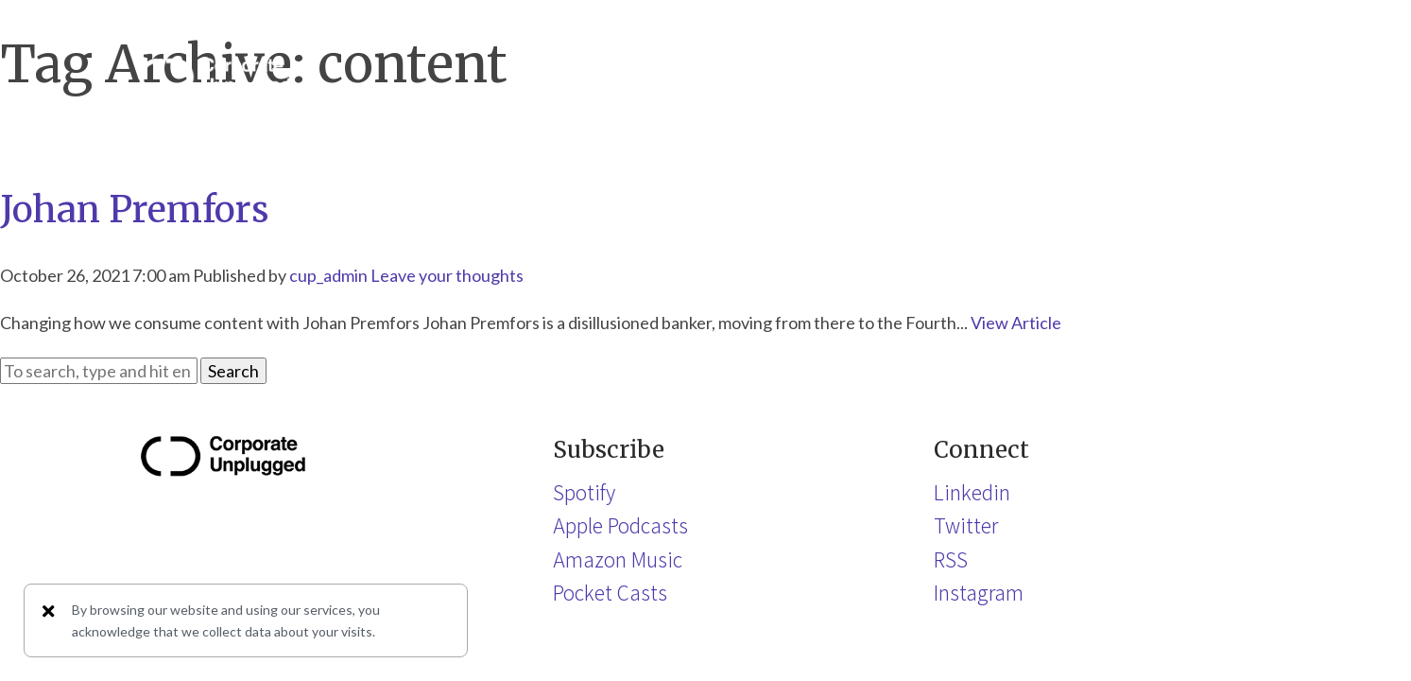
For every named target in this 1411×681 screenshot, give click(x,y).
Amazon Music (617, 559)
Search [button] (233, 370)
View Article (1016, 322)
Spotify (584, 492)
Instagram (979, 592)
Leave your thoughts (447, 275)
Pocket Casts (610, 592)
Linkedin (972, 492)
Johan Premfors (134, 209)
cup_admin (328, 275)
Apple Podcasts (620, 525)
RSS (951, 559)
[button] (1254, 77)
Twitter (966, 525)
